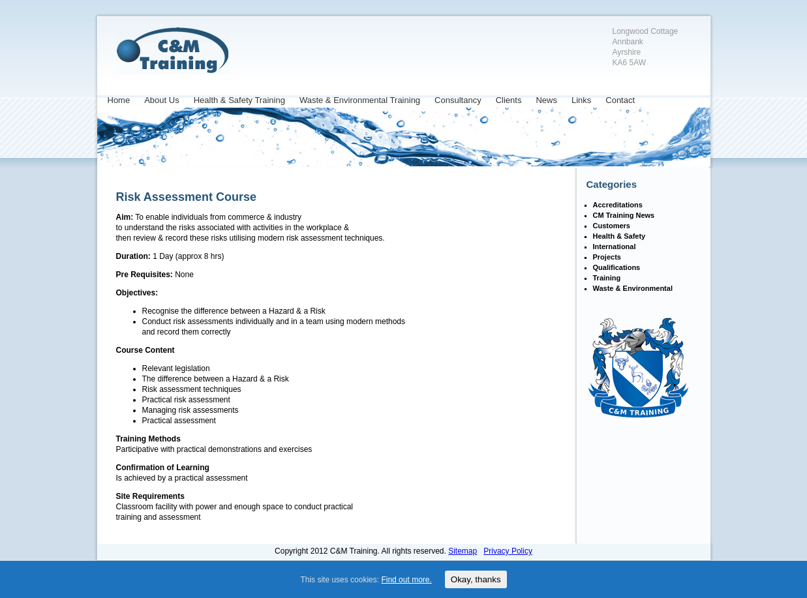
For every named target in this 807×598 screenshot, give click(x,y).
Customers (611, 226)
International (614, 246)
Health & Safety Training (239, 100)
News (546, 100)
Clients (509, 100)
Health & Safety (619, 236)
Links (581, 100)
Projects (607, 257)
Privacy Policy (507, 551)
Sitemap (462, 551)
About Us (161, 100)
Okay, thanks (476, 579)
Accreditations (618, 205)
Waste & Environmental (633, 288)
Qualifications (617, 267)
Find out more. (406, 579)
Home (119, 100)
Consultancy (457, 100)
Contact (620, 100)
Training (607, 278)
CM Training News (624, 215)
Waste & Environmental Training (359, 100)
